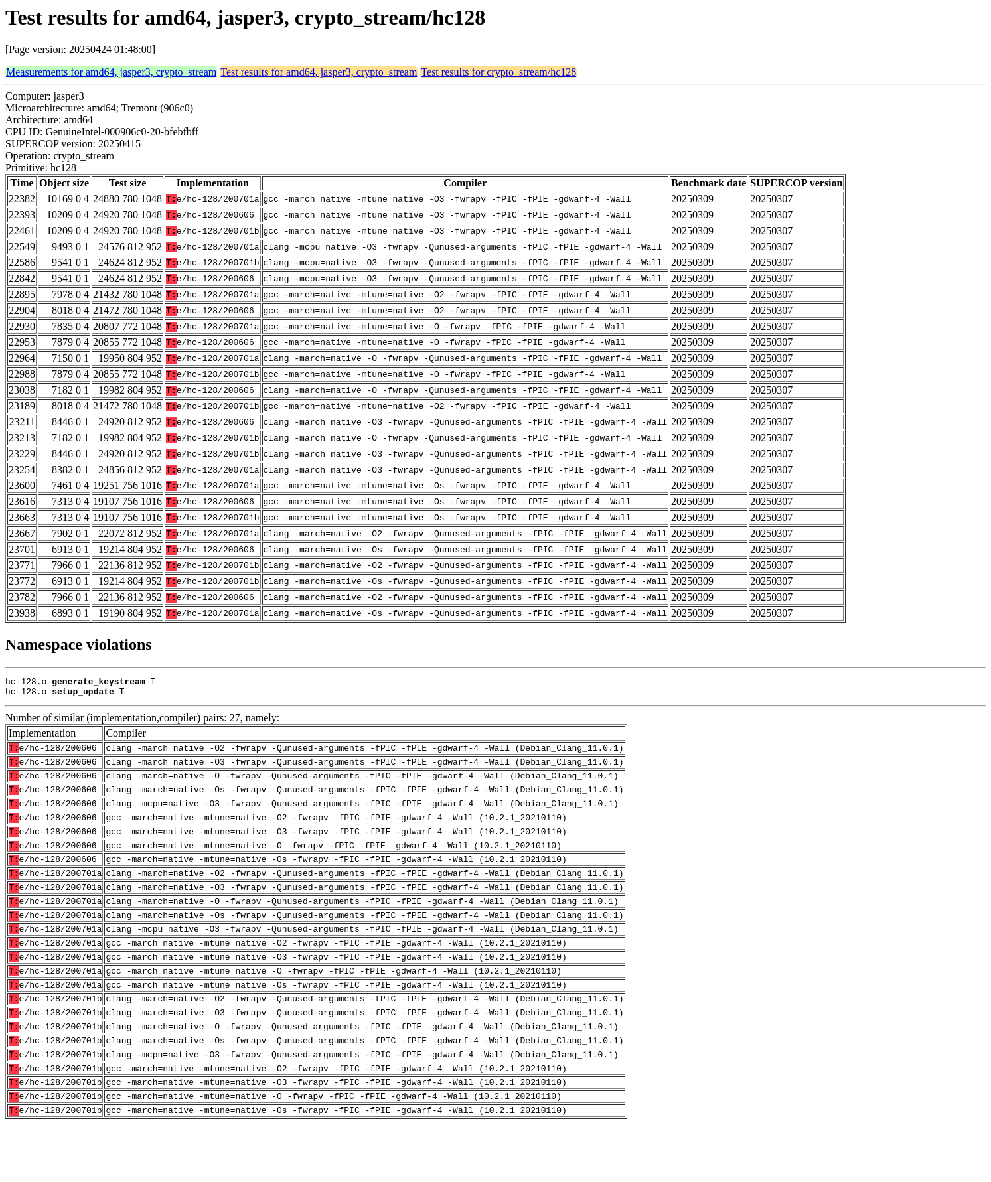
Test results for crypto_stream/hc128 (498, 72)
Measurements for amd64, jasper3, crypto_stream (111, 72)
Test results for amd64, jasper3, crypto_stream (318, 72)
